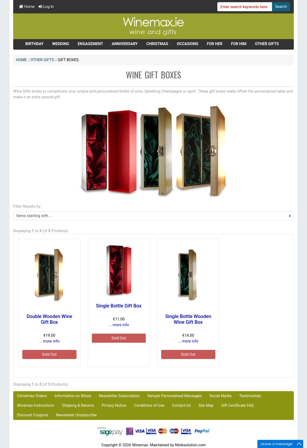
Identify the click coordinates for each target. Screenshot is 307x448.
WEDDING (60, 43)
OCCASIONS (187, 43)
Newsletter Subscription (119, 396)
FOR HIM (238, 43)
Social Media (221, 396)
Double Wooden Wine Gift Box (49, 319)
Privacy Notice (114, 405)
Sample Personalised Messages (174, 396)
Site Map (205, 405)
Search (281, 6)
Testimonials (250, 396)
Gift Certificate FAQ (237, 405)
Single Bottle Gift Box (119, 306)
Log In (46, 6)
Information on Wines (72, 396)
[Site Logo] (153, 26)
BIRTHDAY (34, 43)
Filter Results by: (27, 206)
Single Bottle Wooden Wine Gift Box (188, 319)
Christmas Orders (32, 396)
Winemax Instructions (35, 405)
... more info (49, 341)
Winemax (140, 445)
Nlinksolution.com (190, 445)
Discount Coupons (32, 415)
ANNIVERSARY (125, 43)
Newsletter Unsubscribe (76, 415)
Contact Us (181, 405)
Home (27, 6)
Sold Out (49, 354)
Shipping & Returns (78, 405)
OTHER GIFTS (42, 60)
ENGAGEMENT (90, 43)
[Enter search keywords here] (244, 6)
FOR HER (215, 43)
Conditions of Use (149, 405)
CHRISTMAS (157, 43)
